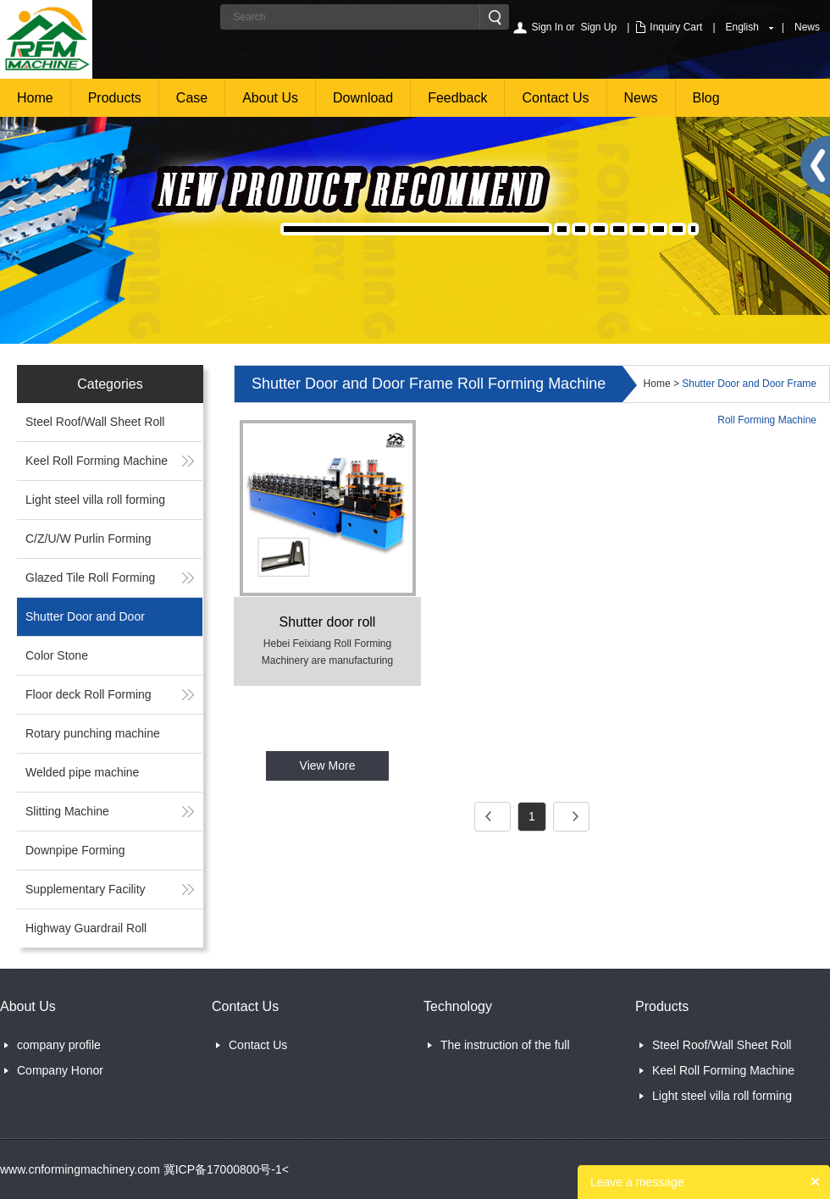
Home (35, 98)
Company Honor (60, 1070)
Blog (706, 98)
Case (192, 98)
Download (363, 98)
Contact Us (555, 98)
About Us (270, 98)
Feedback (457, 98)
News (807, 27)
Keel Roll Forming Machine (96, 460)
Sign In (546, 27)
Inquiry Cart (676, 27)
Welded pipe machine (82, 772)
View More (328, 765)
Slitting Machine (67, 811)
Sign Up (599, 27)
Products (114, 98)
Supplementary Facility (85, 889)
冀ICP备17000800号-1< (224, 1169)
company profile (59, 1045)
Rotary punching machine (92, 733)
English (742, 27)
